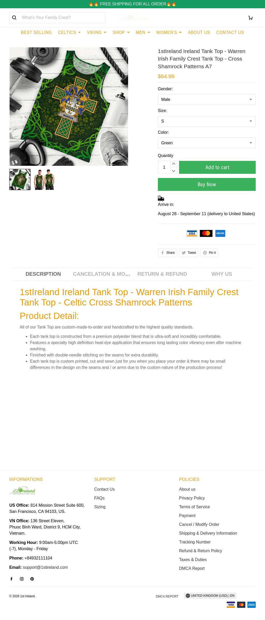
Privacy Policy (192, 498)
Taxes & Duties (193, 559)
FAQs (99, 498)
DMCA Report (192, 568)
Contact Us (104, 489)
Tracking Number (195, 542)
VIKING (96, 32)
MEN (143, 32)
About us (187, 489)
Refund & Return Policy (200, 551)
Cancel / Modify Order (199, 524)
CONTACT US (230, 32)
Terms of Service (194, 507)
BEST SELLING (36, 32)
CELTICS (69, 32)
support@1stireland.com (45, 567)
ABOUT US (199, 32)
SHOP (121, 32)
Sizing (100, 507)
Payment (187, 515)
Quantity (165, 155)
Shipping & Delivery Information (208, 533)
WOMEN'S (169, 32)
